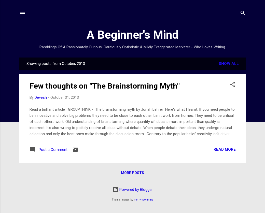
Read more (225, 149)
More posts (132, 173)
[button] (233, 85)
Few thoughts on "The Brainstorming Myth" (105, 85)
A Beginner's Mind (133, 34)
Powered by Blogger (132, 189)
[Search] (243, 14)
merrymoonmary (143, 199)
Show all (229, 63)
